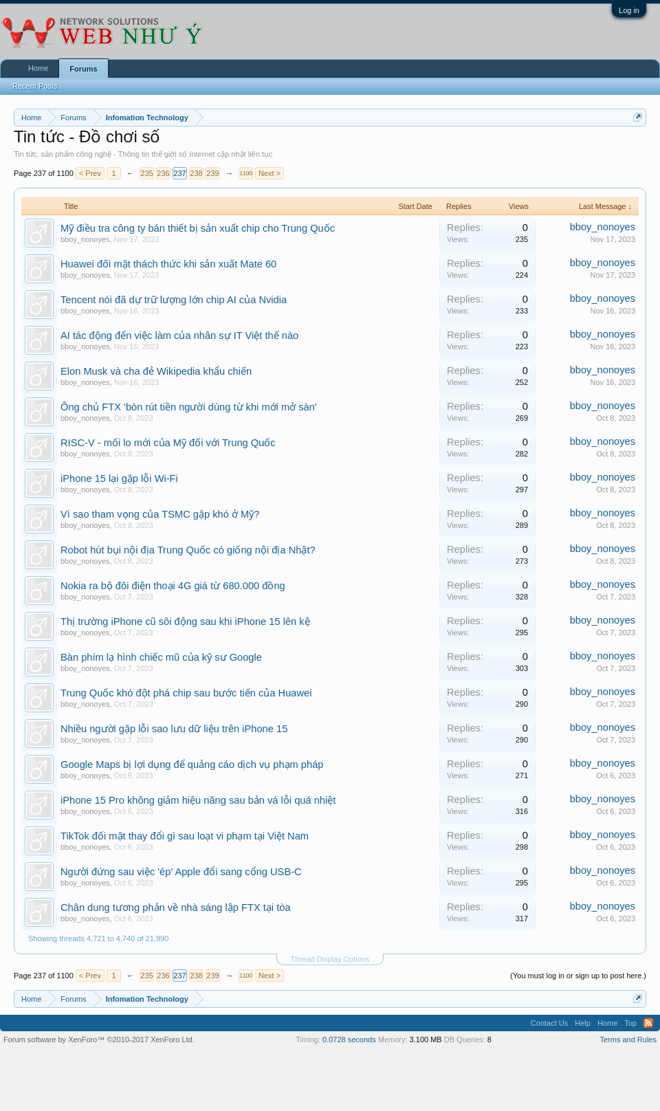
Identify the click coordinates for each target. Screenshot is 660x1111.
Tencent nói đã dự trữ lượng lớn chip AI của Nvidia (173, 299)
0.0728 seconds (349, 1039)
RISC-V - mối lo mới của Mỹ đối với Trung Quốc (168, 442)
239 (212, 173)
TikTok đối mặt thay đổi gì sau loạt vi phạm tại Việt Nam (184, 836)
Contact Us (549, 1023)
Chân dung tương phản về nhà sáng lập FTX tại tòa (175, 907)
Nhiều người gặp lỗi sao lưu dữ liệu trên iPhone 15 (173, 728)
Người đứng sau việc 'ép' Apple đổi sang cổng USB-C (181, 871)
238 (196, 173)
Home (38, 68)
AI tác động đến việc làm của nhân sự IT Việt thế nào (179, 335)
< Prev (90, 173)
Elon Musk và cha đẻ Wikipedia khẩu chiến (156, 371)
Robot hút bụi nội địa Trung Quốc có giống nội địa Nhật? (188, 550)
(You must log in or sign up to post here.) (578, 975)
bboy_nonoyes (85, 239)
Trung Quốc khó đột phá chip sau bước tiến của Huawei (185, 693)
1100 (245, 173)
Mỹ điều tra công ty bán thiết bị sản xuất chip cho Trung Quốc (197, 228)
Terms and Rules (628, 1039)
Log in (629, 10)
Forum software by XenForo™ (99, 1039)
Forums (83, 69)
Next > (269, 173)
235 (146, 173)
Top (630, 1023)
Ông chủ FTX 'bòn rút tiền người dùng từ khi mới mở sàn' (188, 407)
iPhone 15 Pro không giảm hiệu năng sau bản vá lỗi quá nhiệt (198, 800)
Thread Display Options (330, 959)
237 (179, 173)
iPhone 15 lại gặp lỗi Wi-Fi (119, 478)
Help (583, 1023)
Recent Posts (34, 86)
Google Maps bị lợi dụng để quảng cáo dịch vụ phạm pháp (191, 764)
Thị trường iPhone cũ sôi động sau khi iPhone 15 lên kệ (185, 621)
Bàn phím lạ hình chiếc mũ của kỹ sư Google (161, 657)
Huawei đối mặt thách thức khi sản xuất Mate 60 (168, 264)
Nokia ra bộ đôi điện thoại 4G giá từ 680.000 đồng (172, 585)
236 (163, 173)
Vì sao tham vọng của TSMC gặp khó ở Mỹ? (159, 514)
